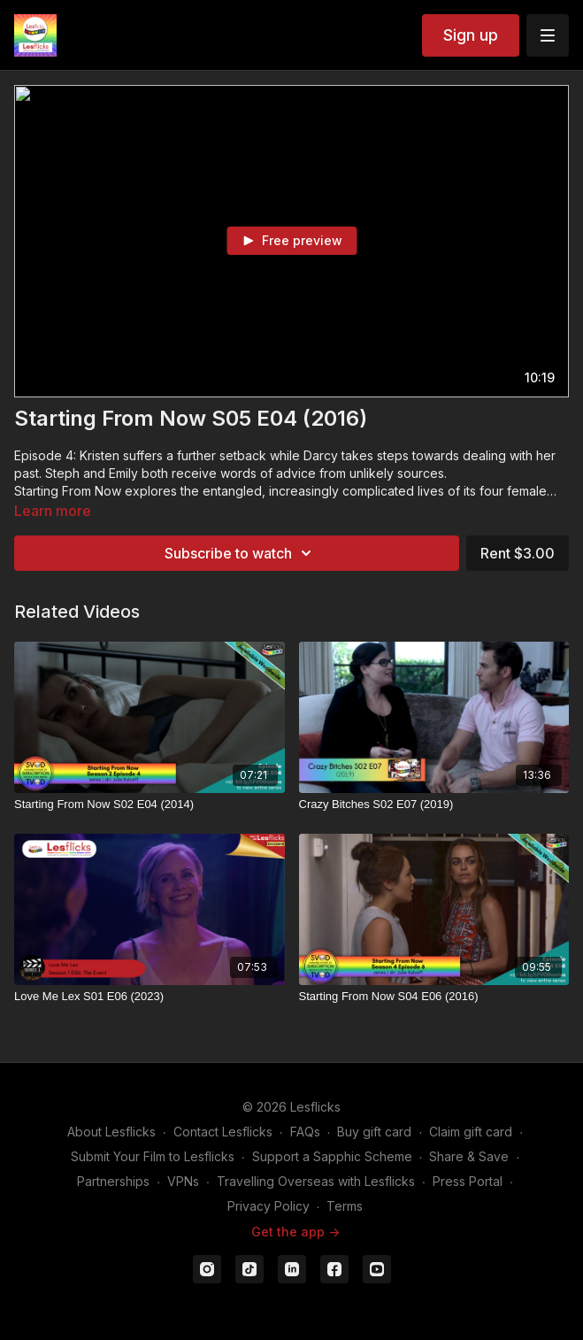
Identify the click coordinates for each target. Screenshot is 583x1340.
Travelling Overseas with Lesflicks (316, 1181)
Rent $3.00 (517, 553)
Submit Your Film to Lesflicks (152, 1156)
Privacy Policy (268, 1205)
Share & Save (469, 1156)
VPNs (183, 1181)
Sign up (470, 35)
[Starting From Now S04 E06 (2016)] (434, 996)
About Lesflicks (111, 1131)
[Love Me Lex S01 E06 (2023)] (149, 996)
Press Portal (467, 1181)
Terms (344, 1205)
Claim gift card (470, 1131)
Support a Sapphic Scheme (332, 1156)
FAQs (305, 1131)
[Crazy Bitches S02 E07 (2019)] (434, 804)
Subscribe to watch (241, 553)
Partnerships (113, 1181)
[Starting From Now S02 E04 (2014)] (149, 804)
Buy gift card (374, 1131)
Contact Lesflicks (222, 1131)
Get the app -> (295, 1231)
